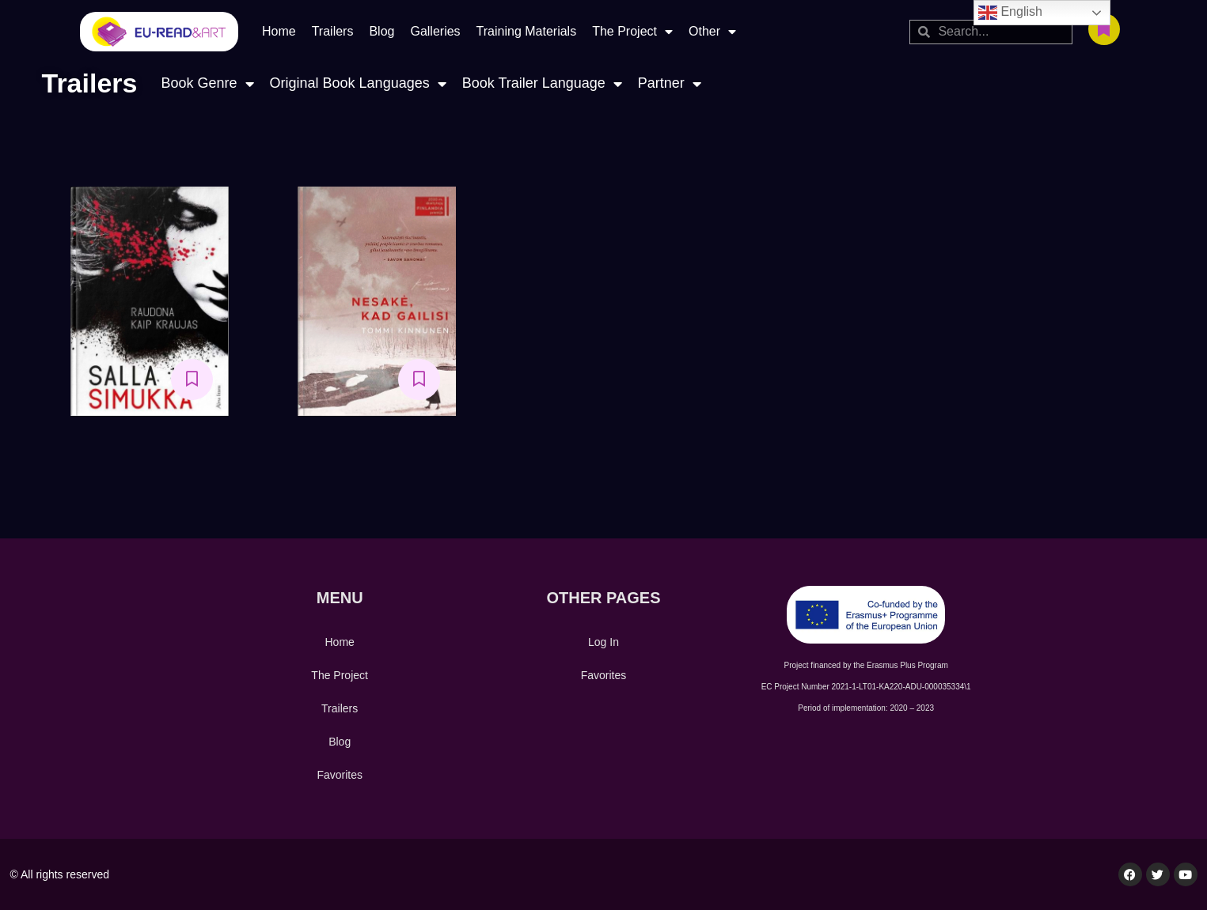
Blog (381, 31)
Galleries (435, 31)
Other (712, 32)
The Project (632, 32)
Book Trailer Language (542, 83)
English (1010, 12)
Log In (603, 642)
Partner (669, 83)
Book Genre (207, 83)
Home (279, 31)
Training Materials (526, 31)
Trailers (333, 31)
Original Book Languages (358, 83)
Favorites (339, 774)
